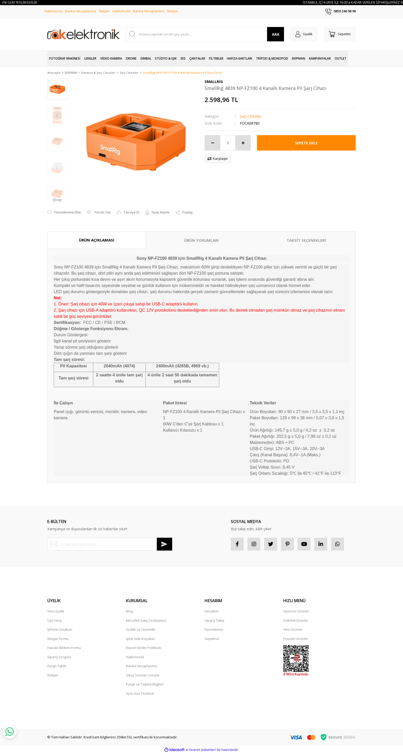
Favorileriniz (214, 630)
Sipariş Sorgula (59, 657)
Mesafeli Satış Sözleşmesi (146, 620)
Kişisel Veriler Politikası (143, 648)
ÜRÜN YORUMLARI (201, 240)
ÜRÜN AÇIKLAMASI (96, 240)
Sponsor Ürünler (296, 611)
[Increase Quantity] (243, 143)
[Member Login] (304, 34)
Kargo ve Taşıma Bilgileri (144, 684)
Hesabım (211, 611)
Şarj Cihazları (250, 116)
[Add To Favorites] (64, 213)
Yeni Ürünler (293, 630)
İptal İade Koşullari (140, 639)
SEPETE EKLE (306, 143)
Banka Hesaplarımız (80, 11)
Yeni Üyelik (55, 611)
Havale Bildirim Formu (64, 648)
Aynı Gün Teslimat (140, 693)
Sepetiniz (212, 639)
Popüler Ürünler (295, 639)
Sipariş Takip (214, 620)
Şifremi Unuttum (59, 630)
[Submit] (164, 544)
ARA (275, 34)
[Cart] (340, 34)
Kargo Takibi (57, 666)
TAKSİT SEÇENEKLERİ (306, 240)
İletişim (104, 11)
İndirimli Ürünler (295, 620)
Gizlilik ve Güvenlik (140, 630)
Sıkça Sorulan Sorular (143, 675)
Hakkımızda (53, 11)
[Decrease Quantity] (212, 143)
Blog (129, 611)
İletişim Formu (58, 639)
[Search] (205, 34)
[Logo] (83, 34)
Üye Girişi (54, 620)
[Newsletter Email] (109, 544)
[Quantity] (227, 143)
